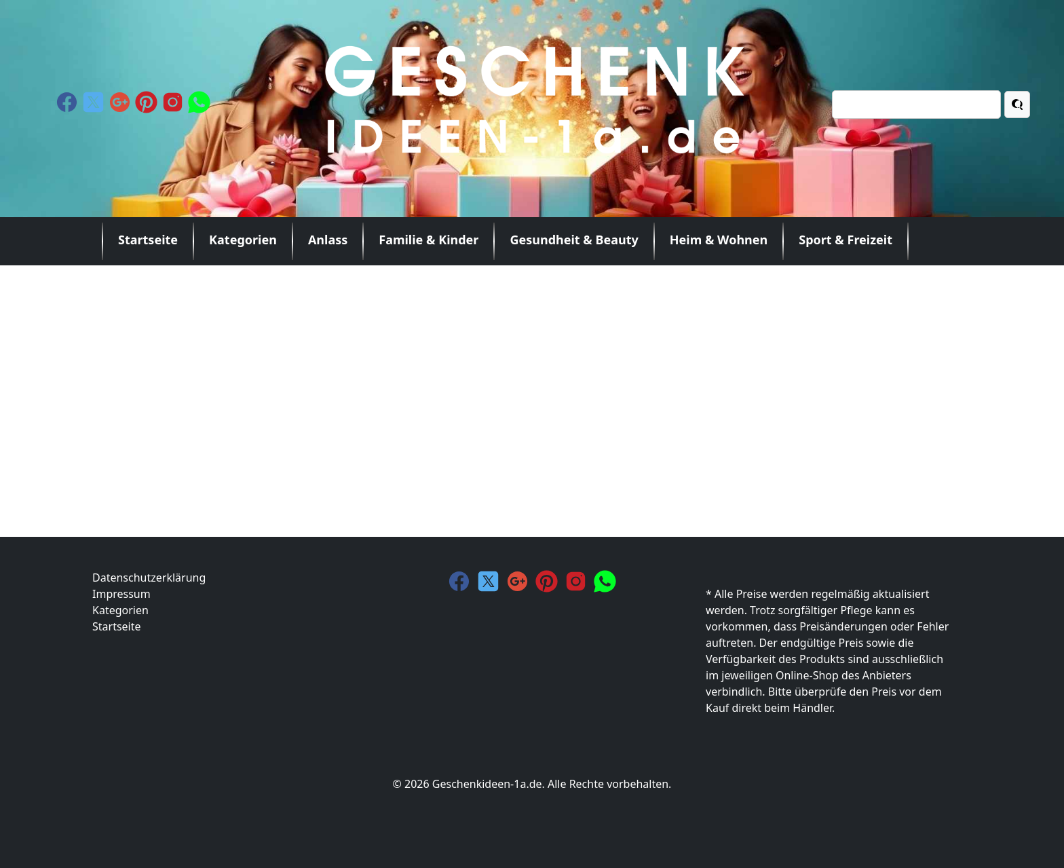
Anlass (327, 239)
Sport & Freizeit (845, 239)
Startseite (148, 239)
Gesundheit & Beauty (574, 239)
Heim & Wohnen (718, 239)
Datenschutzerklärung (149, 577)
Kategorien (243, 239)
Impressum (121, 593)
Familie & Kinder (428, 239)
